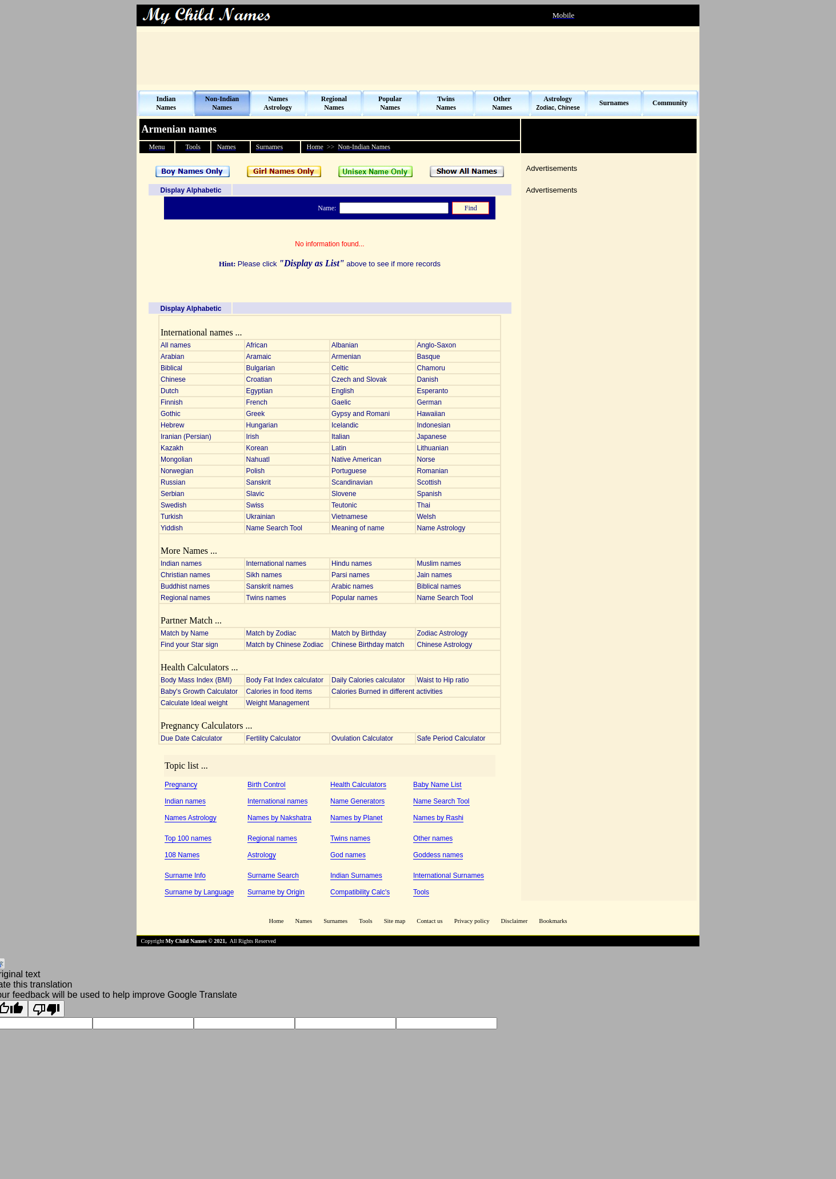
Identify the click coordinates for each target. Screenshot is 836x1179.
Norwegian (177, 471)
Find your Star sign (189, 645)
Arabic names (352, 586)
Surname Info (185, 876)
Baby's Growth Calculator (199, 692)
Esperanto (433, 391)
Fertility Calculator (273, 738)
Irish (252, 437)
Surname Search (273, 876)
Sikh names (264, 575)
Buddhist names (185, 586)
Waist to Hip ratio (443, 680)
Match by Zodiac (271, 633)
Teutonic (344, 505)
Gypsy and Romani (360, 414)
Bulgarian (260, 368)
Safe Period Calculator (451, 738)
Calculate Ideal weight (194, 703)
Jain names (434, 575)
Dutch (169, 391)
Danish (427, 379)
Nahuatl (258, 459)
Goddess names (438, 855)
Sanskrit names (270, 586)
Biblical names (439, 586)
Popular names (354, 598)
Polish (255, 471)
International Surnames (448, 876)
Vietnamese (349, 517)
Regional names (185, 598)
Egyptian (259, 391)
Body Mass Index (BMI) (196, 680)
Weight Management (278, 703)
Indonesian (434, 425)
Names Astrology (278, 103)
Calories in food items (279, 692)
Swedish (173, 505)
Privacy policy (472, 921)
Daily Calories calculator (368, 680)
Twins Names (446, 103)
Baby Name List (437, 785)
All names (176, 345)
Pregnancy (181, 785)
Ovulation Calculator (362, 738)
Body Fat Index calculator (284, 680)
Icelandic (344, 425)
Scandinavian (352, 482)
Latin (338, 448)
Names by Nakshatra (279, 818)
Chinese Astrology (445, 645)
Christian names (185, 575)
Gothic (171, 414)
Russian (173, 482)
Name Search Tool (274, 528)
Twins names (266, 598)
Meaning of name (358, 528)
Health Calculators (358, 785)
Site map (395, 921)
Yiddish (172, 528)
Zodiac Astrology (442, 633)
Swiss (255, 505)
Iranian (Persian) (186, 437)
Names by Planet (356, 818)
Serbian (172, 494)
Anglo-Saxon (437, 345)
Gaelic (341, 402)
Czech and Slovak (359, 379)
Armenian (346, 357)
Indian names (181, 563)
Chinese (173, 379)
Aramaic (258, 357)
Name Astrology (441, 528)
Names (304, 921)
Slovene (343, 494)
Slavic (255, 494)
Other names (433, 838)
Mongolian (176, 459)
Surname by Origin (276, 892)
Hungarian (262, 425)
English (342, 391)
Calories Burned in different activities (387, 692)
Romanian (433, 471)
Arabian (172, 357)
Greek (255, 414)
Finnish (172, 402)
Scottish (429, 482)
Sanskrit (258, 482)
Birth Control (266, 785)
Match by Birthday (358, 633)
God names (348, 855)
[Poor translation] (46, 1008)
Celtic (340, 368)
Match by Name (185, 633)
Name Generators (357, 801)
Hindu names (351, 563)
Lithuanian (433, 448)
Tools (421, 892)
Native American (356, 459)
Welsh (426, 517)
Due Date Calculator (191, 738)
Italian (340, 437)
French (256, 402)
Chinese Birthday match (367, 645)
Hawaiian (431, 414)
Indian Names (166, 103)
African (256, 345)
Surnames (614, 103)
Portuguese (348, 471)
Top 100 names (188, 838)
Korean (257, 448)
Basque (429, 357)
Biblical (171, 368)
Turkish (172, 517)
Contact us (430, 921)
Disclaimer (514, 921)
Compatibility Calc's (360, 892)
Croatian (259, 379)
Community (670, 103)
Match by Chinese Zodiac (284, 645)
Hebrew (172, 425)
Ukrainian (260, 517)
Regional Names (334, 103)
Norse (426, 459)
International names (276, 563)
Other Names (502, 103)
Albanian (344, 345)
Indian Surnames (356, 876)
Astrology (261, 855)
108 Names (182, 855)
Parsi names (350, 575)
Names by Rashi (438, 818)
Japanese (432, 437)
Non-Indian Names (222, 103)
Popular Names (390, 103)
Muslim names (439, 563)
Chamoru (431, 368)
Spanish (429, 494)
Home (276, 921)
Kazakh (172, 448)
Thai (423, 505)
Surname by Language (199, 892)
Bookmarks (553, 921)
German (429, 402)
